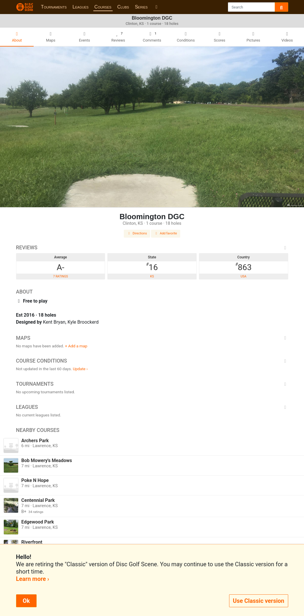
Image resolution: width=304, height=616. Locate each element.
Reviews (152, 247)
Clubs (123, 6)
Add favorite (165, 233)
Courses (103, 6)
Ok (26, 600)
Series (141, 6)
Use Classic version (258, 600)
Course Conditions (152, 361)
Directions (137, 233)
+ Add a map (76, 346)
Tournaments (54, 6)
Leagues (81, 6)
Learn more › (32, 578)
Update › (80, 368)
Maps (152, 338)
